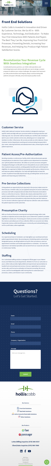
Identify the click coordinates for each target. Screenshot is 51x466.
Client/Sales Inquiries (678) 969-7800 (25, 445)
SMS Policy (25, 457)
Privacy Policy (25, 459)
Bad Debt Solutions (25, 411)
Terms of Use (25, 460)
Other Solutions (25, 417)
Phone (25, 333)
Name (25, 317)
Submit (25, 374)
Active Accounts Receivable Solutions (25, 414)
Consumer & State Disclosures (26, 464)
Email (25, 325)
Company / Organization (25, 341)
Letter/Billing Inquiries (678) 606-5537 (26, 442)
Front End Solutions (25, 408)
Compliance (25, 462)
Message (25, 358)
